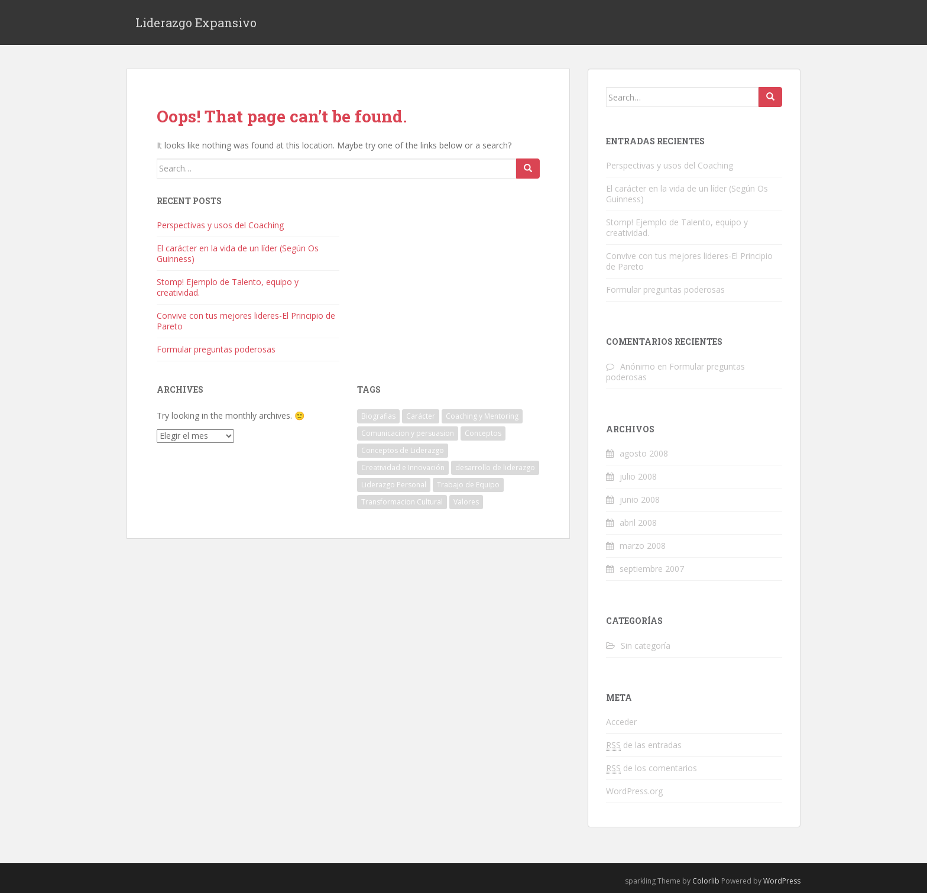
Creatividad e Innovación (403, 467)
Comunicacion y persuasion (407, 433)
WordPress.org (634, 791)
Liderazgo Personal (393, 485)
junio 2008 (640, 499)
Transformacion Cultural (402, 502)
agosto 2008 (644, 453)
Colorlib (705, 881)
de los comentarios (651, 768)
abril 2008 (638, 522)
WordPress (781, 881)
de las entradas (644, 745)
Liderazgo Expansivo (196, 22)
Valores (466, 502)
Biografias (378, 416)
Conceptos (483, 433)
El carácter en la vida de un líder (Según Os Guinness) (238, 253)
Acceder (621, 721)
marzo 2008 (643, 545)
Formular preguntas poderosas (216, 349)
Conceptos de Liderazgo (402, 450)
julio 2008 (638, 476)
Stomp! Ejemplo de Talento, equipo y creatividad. (228, 287)
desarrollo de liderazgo (495, 467)
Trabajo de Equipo (468, 485)
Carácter (420, 416)
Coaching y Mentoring (482, 416)
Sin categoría (645, 645)
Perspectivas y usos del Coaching (220, 225)
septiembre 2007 (652, 568)
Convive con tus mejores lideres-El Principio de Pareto (246, 321)
